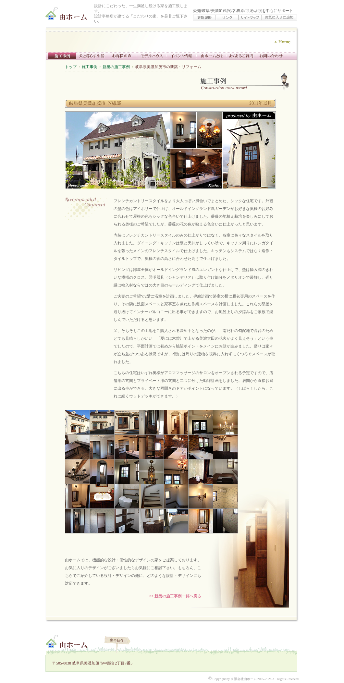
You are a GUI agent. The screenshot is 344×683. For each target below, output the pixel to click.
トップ (71, 67)
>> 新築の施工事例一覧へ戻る (175, 596)
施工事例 (89, 67)
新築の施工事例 (116, 67)
